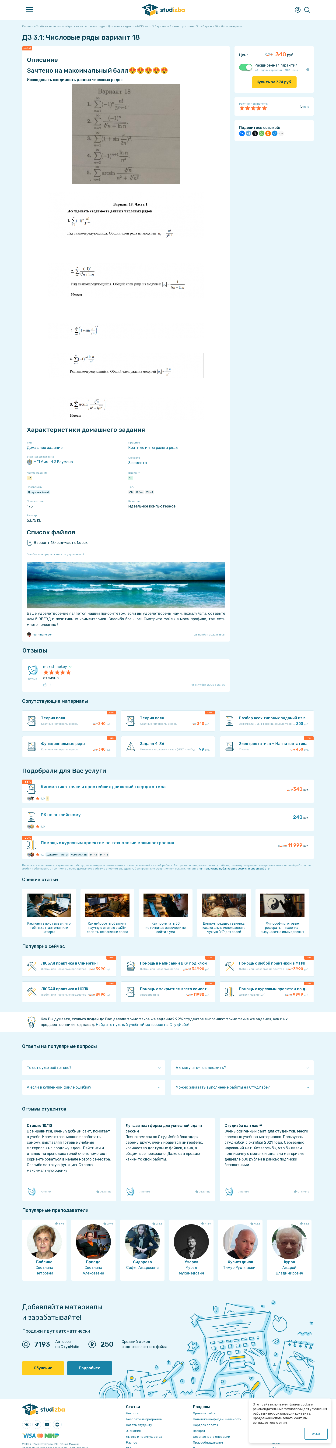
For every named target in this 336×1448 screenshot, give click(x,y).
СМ (131, 492)
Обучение (43, 1368)
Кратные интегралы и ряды (153, 447)
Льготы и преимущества (144, 1436)
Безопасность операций (211, 1436)
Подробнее (89, 1368)
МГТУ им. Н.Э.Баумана (50, 462)
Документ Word (38, 492)
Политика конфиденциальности (217, 1419)
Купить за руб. (274, 82)
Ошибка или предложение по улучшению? (55, 554)
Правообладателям (208, 1442)
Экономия (133, 1431)
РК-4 (139, 492)
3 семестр (137, 463)
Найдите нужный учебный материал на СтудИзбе (142, 1024)
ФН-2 (149, 492)
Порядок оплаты (205, 1425)
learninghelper (39, 634)
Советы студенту (139, 1425)
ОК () (316, 1433)
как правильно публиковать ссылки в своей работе (234, 868)
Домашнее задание (45, 447)
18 (130, 478)
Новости (132, 1413)
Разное (131, 1442)
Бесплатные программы (144, 1419)
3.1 (29, 478)
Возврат (199, 1431)
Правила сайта (204, 1413)
